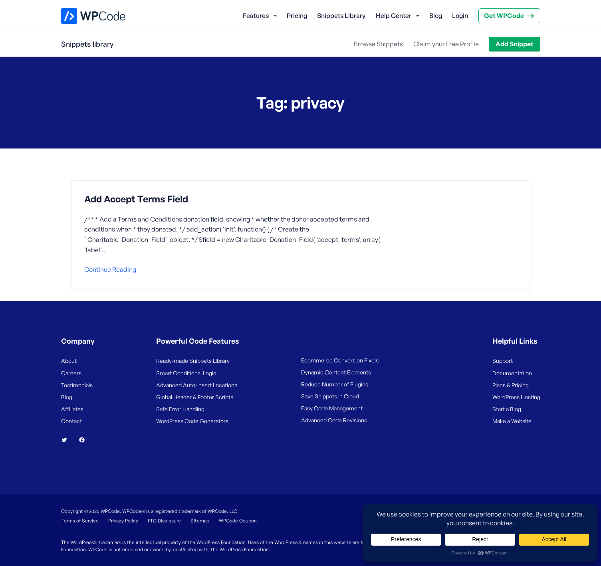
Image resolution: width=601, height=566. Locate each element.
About (69, 360)
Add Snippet (515, 44)
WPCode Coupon (238, 521)
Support (502, 360)
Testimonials (77, 385)
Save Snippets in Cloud (330, 396)
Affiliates (72, 409)
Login (460, 16)
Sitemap (199, 521)
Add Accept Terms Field (136, 199)
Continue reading (110, 269)
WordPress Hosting (516, 397)
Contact (71, 421)
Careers (71, 373)
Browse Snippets (378, 44)
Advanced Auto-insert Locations (196, 385)
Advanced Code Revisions (334, 420)
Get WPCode (504, 16)
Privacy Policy (123, 521)
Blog (435, 16)
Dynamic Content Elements (336, 372)
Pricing (297, 16)
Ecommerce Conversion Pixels (340, 360)
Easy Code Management (332, 408)
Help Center (393, 16)
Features (256, 16)
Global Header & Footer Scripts (194, 397)
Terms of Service (80, 521)
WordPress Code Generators (192, 421)
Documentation (512, 373)
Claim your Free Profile (446, 44)
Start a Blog (506, 409)
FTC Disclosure (164, 521)
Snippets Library (341, 16)
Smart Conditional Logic (186, 373)
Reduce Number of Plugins (334, 384)
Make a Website (512, 421)
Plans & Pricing (510, 385)
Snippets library (87, 44)
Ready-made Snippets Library (193, 360)
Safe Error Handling (180, 409)
